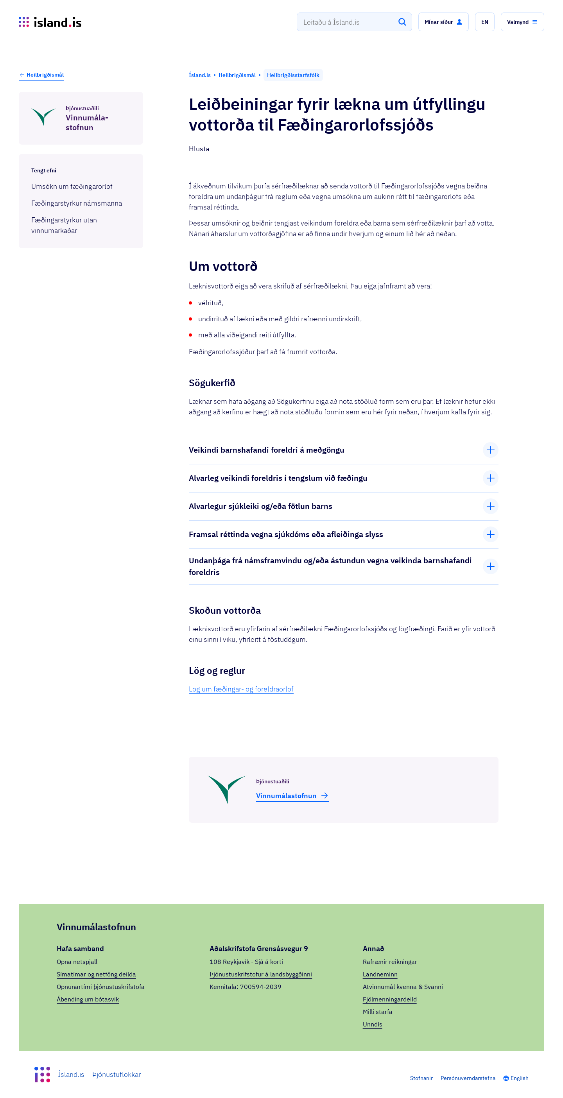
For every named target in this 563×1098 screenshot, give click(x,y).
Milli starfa (378, 1012)
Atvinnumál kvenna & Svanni (403, 987)
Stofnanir (421, 1078)
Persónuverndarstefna (468, 1078)
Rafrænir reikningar (390, 961)
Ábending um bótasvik (88, 999)
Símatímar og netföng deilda (96, 974)
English (520, 1078)
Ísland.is (71, 1074)
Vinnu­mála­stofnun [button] (292, 795)
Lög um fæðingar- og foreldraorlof (241, 688)
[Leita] (402, 22)
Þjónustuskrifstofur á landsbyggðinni (261, 974)
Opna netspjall (77, 961)
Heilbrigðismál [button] (41, 74)
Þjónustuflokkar (116, 1074)
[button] (443, 22)
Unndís (372, 1024)
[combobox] (354, 22)
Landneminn (380, 974)
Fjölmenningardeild (390, 999)
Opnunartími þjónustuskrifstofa (101, 987)
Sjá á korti (269, 961)
